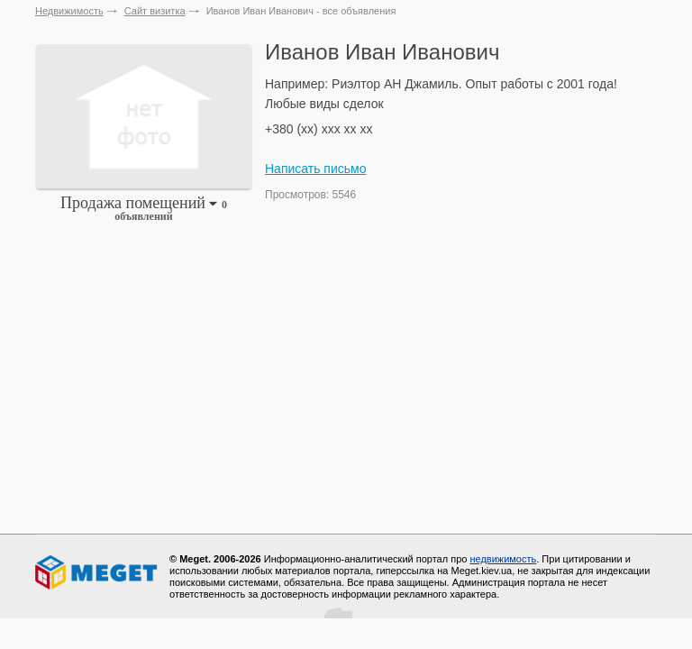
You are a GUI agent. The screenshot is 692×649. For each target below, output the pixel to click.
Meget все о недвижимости (97, 572)
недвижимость (502, 558)
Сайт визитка (155, 10)
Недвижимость (69, 10)
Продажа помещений (143, 208)
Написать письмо (315, 168)
